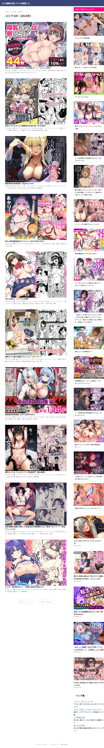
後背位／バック (48, 250)
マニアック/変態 (58, 57)
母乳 (44, 33)
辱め (47, 61)
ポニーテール (50, 248)
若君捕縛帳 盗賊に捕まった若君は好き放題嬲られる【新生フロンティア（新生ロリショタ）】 (51, 240)
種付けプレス (48, 272)
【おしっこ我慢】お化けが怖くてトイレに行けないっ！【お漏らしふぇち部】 (88, 644)
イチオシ (51, 55)
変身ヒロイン (48, 59)
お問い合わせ (64, 736)
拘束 (59, 83)
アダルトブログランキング (82, 694)
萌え (56, 33)
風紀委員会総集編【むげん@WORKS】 (51, 184)
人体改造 (41, 59)
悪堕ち (54, 59)
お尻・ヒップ (51, 162)
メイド (59, 81)
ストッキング (55, 135)
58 (41, 293)
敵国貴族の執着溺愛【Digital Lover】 (51, 76)
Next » (47, 293)
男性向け (48, 33)
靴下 (41, 168)
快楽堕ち (49, 220)
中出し (47, 83)
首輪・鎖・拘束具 (61, 191)
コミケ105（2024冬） (46, 81)
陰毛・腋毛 (52, 139)
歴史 (59, 250)
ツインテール (50, 57)
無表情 (54, 166)
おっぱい (55, 28)
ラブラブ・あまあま (42, 137)
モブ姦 (56, 248)
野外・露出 (49, 252)
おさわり (54, 246)
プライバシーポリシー (42, 736)
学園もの (54, 30)
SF (48, 55)
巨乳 (61, 30)
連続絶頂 (39, 85)
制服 (50, 30)
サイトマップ (54, 736)
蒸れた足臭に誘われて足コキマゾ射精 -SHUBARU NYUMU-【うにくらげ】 (86, 574)
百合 (53, 33)
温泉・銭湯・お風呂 (58, 111)
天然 (63, 164)
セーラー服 (63, 135)
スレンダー (49, 164)
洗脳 (63, 59)
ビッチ (51, 218)
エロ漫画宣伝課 (79, 710)
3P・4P (50, 28)
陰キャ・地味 (45, 139)
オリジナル (61, 28)
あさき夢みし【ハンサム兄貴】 (48, 130)
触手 (42, 113)
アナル (55, 187)
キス (54, 268)
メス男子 (60, 218)
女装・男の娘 (42, 220)
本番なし (49, 166)
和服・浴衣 (62, 248)
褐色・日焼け (52, 191)
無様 (38, 61)
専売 (58, 30)
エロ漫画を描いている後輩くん (16, 3)
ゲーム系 (59, 187)
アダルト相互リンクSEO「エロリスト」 (86, 702)
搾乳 (41, 33)
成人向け (59, 59)
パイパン (55, 164)
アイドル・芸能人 (52, 133)
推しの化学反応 (79, 717)
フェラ (55, 81)
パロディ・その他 (42, 111)
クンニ (59, 133)
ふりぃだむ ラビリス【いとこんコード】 (86, 540)
